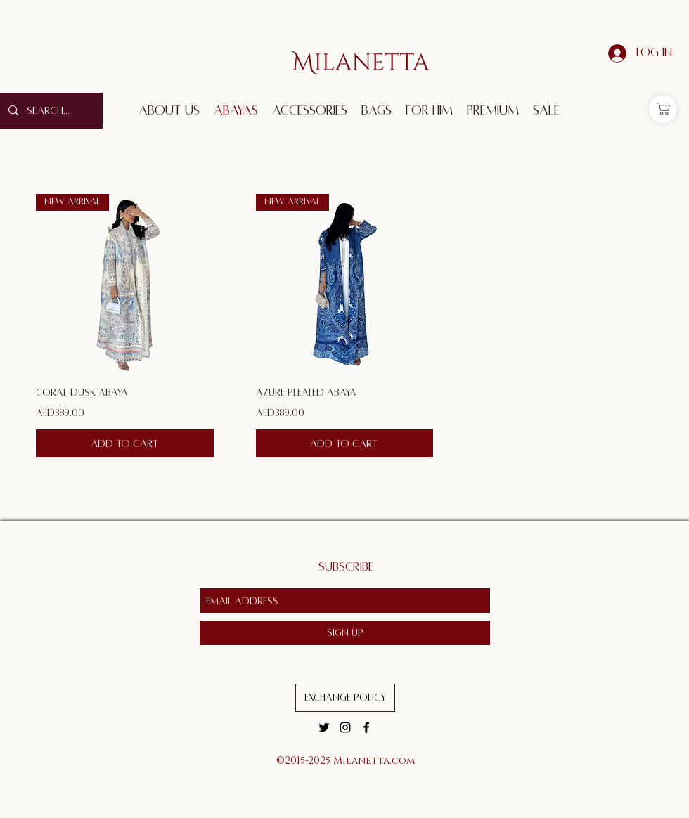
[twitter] (324, 727)
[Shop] (663, 109)
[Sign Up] (345, 633)
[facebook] (366, 727)
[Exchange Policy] (345, 698)
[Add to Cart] (125, 443)
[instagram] (345, 727)
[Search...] (50, 111)
